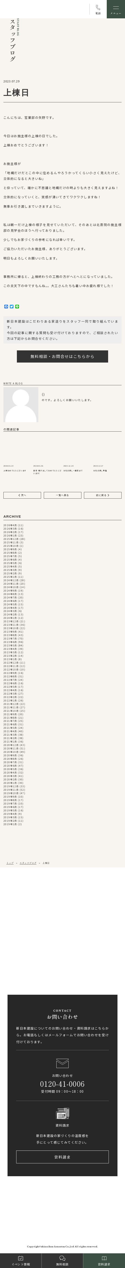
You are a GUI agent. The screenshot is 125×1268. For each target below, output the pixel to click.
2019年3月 (10, 817)
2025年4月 (10, 566)
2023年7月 (10, 638)
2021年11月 (11, 707)
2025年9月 (10, 549)
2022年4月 (10, 690)
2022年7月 (10, 680)
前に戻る (103, 495)
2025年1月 (10, 577)
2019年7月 (10, 803)
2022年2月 (10, 697)
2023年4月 (10, 649)
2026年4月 (10, 525)
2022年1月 (10, 700)
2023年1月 (10, 659)
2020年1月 (10, 783)
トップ (10, 863)
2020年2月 (10, 779)
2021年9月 (10, 714)
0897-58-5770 (25, 960)
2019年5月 (10, 810)
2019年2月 (10, 821)
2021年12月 (11, 704)
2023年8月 (10, 635)
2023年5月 (10, 645)
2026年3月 (10, 529)
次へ (22, 495)
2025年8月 (10, 553)
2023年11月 (11, 625)
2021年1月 (10, 741)
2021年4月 (10, 731)
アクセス (24, 921)
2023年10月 (11, 628)
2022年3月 (10, 693)
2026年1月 (10, 535)
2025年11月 (11, 542)
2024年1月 (10, 618)
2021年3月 (10, 735)
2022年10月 (11, 669)
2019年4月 (10, 814)
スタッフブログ (28, 863)
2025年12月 (11, 539)
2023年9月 (10, 632)
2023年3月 (10, 652)
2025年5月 (10, 563)
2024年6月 (10, 601)
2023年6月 (10, 642)
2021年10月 (11, 711)
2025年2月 (10, 573)
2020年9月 (10, 755)
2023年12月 (11, 621)
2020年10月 (11, 752)
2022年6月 (10, 683)
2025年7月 (10, 556)
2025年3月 (10, 570)
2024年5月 (10, 604)
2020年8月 (10, 759)
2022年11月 (11, 666)
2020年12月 (11, 745)
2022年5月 (10, 687)
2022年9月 (10, 673)
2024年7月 (10, 597)
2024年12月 (11, 580)
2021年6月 (10, 724)
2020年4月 (10, 772)
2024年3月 (10, 611)
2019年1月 (10, 824)
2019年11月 (11, 790)
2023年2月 (10, 656)
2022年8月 (10, 676)
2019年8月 (10, 800)
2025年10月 (11, 546)
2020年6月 (10, 766)
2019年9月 (10, 797)
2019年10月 (11, 793)
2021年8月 (10, 718)
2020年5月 (10, 769)
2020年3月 (10, 776)
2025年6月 (10, 559)
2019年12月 (11, 786)
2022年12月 (11, 663)
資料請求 (62, 1157)
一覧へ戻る (62, 495)
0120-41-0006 (62, 1083)
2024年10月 (11, 587)
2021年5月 (10, 728)
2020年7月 (10, 762)
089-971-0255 (25, 905)
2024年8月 (10, 594)
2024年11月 (11, 584)
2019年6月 (10, 807)
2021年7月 (10, 721)
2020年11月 (11, 748)
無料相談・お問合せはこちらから (63, 356)
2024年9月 (10, 590)
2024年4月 (10, 608)
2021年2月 (10, 738)
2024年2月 (10, 614)
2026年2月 (10, 532)
